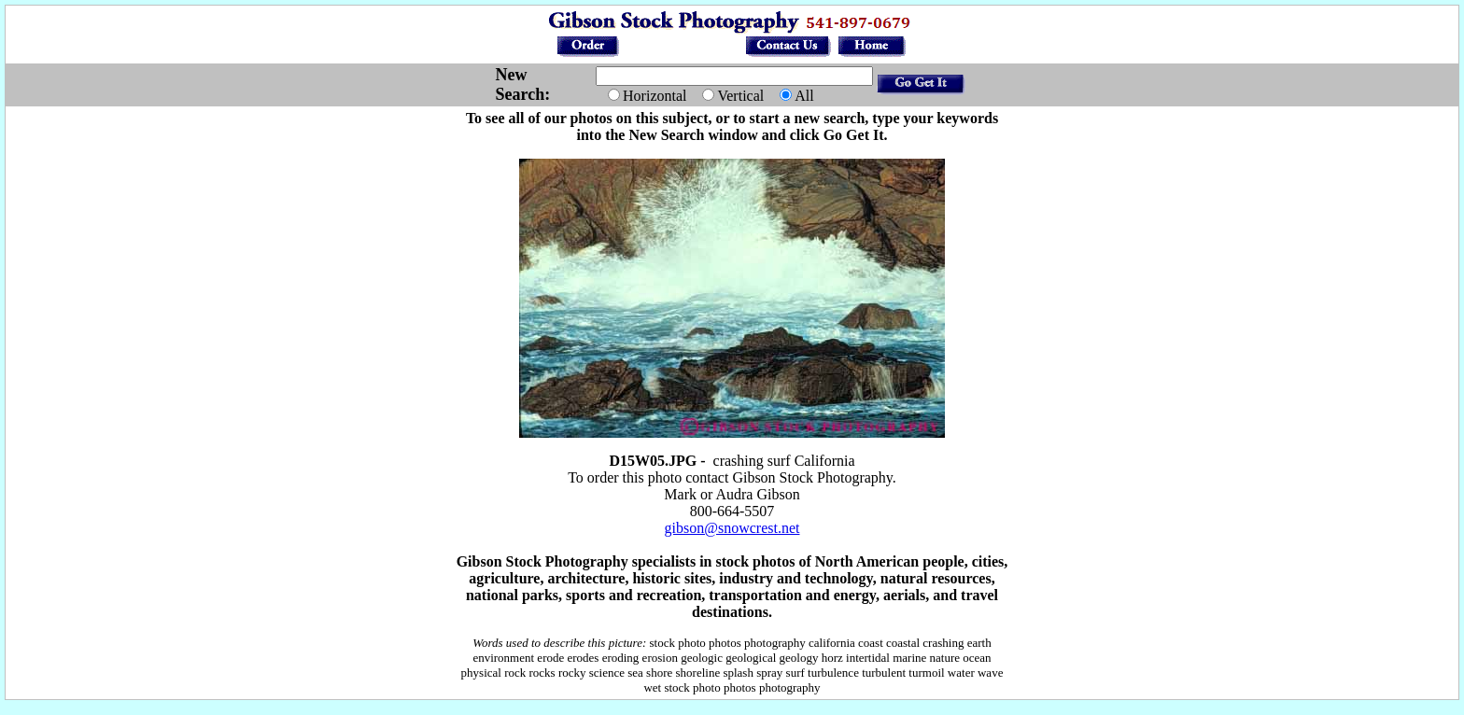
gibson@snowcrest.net (732, 528)
